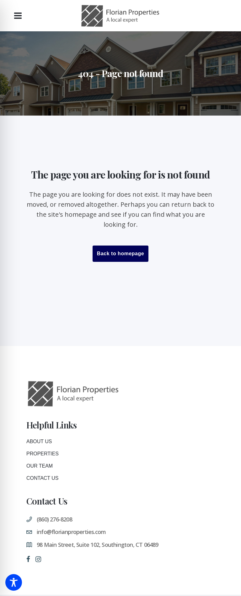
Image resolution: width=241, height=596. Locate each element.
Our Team (39, 466)
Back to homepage (120, 253)
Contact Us (42, 478)
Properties (42, 453)
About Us (39, 441)
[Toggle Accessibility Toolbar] (14, 582)
